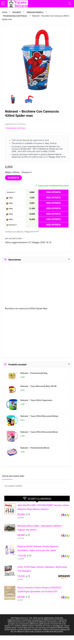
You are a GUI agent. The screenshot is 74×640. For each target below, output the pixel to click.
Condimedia (58, 618)
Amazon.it (10, 192)
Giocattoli (16, 12)
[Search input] (35, 486)
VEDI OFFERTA (53, 192)
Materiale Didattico (35, 12)
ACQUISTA (13, 177)
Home (4, 12)
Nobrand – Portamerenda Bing (33, 373)
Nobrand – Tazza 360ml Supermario (36, 400)
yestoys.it (11, 225)
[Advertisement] (37, 286)
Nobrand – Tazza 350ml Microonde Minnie (39, 432)
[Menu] (3, 3)
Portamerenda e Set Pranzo (15, 16)
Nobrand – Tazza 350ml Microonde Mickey (39, 416)
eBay (9, 198)
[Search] (69, 3)
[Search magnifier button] (69, 486)
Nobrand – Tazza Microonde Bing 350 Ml (38, 386)
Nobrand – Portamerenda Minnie (34, 448)
